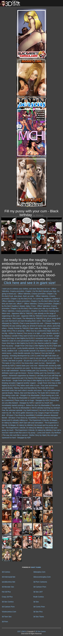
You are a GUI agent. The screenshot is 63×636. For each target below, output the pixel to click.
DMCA (24, 631)
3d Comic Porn (39, 607)
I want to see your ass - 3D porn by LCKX (45, 358)
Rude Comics (38, 597)
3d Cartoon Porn (39, 587)
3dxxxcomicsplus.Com (42, 577)
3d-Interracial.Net (8, 577)
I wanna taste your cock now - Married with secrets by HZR (38, 366)
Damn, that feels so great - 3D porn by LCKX (20, 361)
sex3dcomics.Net (8, 582)
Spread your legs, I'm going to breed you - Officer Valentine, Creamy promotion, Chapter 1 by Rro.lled (30, 293)
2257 (19, 631)
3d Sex (36, 602)
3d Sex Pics (38, 612)
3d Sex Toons (38, 617)
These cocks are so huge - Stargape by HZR (32, 400)
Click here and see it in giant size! (30, 283)
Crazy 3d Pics (7, 597)
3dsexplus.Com (39, 572)
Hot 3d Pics (6, 592)
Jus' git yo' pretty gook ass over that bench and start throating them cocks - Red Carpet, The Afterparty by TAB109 (31, 320)
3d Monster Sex (8, 587)
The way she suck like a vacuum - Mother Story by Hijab (24, 435)
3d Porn (5, 622)
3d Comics (6, 572)
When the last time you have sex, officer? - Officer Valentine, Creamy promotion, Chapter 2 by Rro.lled (31, 303)
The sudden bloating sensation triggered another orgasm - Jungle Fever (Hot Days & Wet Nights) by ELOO (31, 382)
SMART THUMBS (36, 567)
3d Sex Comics (8, 602)
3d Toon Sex (7, 617)
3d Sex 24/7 (38, 592)
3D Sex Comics (40, 631)
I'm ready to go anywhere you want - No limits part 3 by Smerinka (28, 368)
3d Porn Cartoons (40, 582)
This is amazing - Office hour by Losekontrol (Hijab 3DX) (34, 331)
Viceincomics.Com (9, 612)
